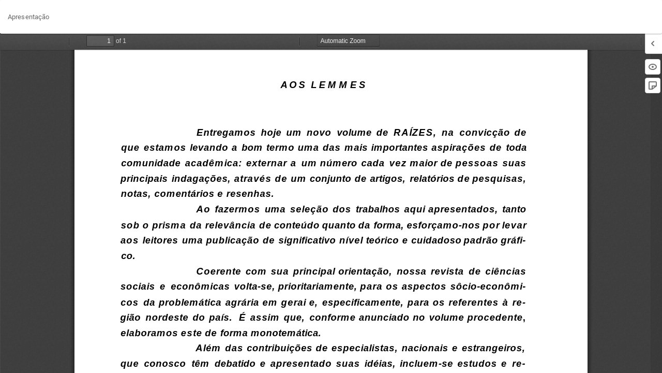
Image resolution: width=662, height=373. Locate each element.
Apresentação (28, 17)
